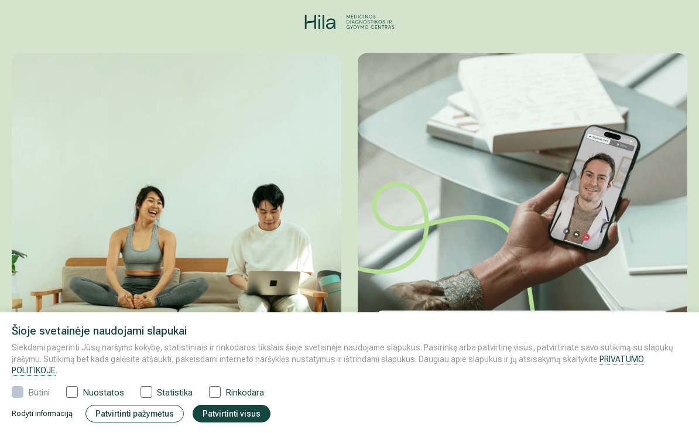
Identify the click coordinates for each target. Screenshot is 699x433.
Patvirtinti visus (232, 413)
